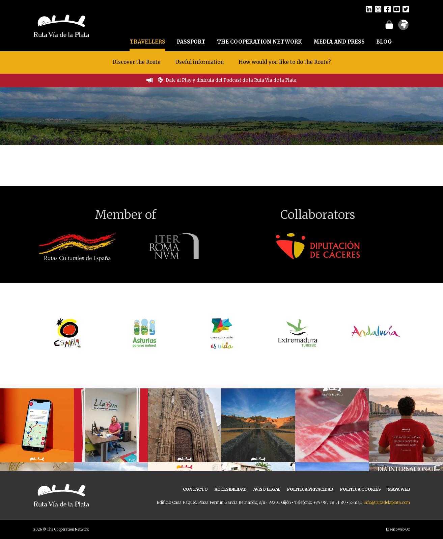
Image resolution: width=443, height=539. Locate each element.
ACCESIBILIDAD (231, 489)
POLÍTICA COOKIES (360, 489)
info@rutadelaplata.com (387, 502)
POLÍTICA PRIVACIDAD (310, 489)
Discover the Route (136, 62)
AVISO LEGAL (266, 489)
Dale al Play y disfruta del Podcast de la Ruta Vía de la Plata (231, 80)
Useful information (199, 62)
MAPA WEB (399, 489)
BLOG (384, 41)
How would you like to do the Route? (285, 62)
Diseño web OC (398, 529)
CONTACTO (195, 489)
